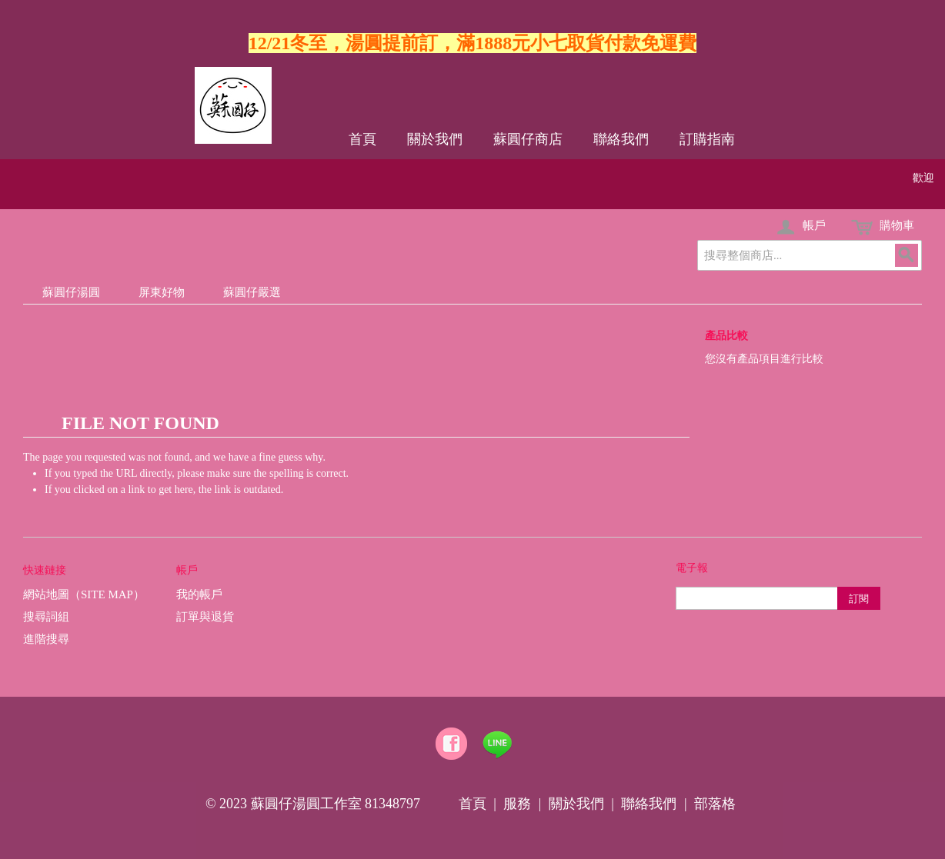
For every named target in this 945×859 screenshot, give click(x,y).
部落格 (715, 803)
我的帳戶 (199, 594)
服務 (517, 803)
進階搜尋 (46, 639)
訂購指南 (707, 139)
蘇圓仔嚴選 (252, 292)
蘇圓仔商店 (528, 139)
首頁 (362, 139)
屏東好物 (162, 292)
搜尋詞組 (46, 617)
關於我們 (434, 139)
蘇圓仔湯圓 (71, 292)
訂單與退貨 (205, 617)
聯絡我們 (621, 139)
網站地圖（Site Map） (84, 594)
